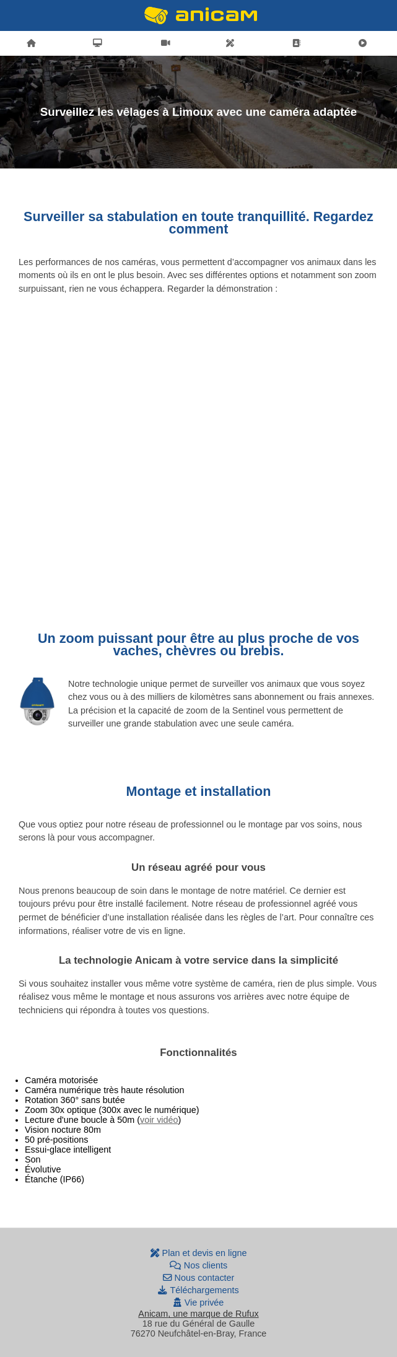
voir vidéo (159, 1120)
